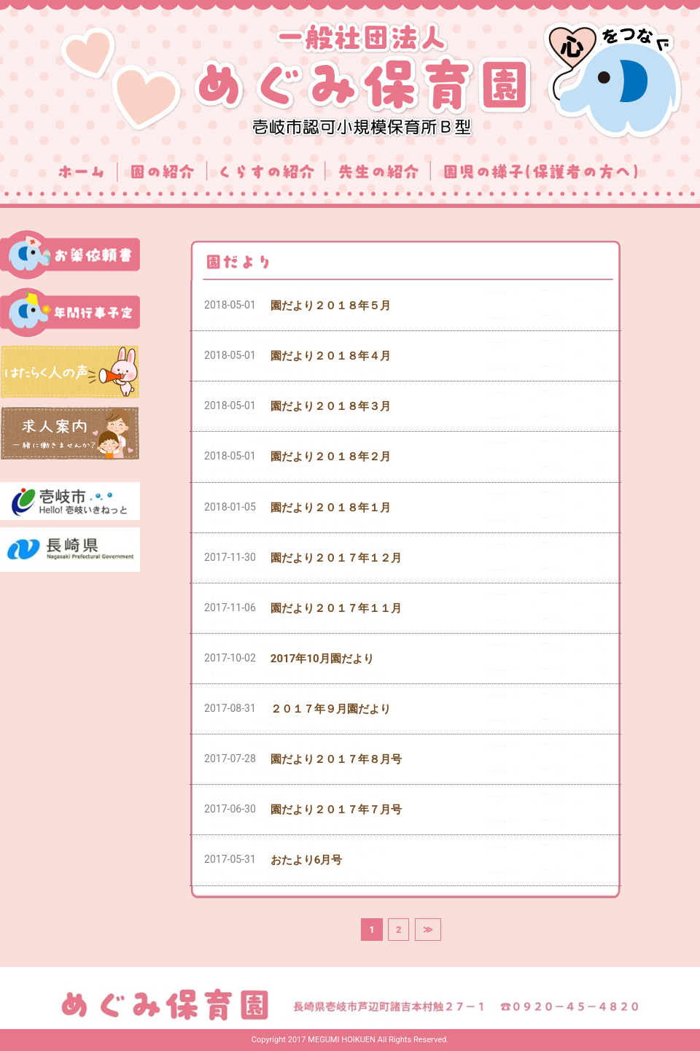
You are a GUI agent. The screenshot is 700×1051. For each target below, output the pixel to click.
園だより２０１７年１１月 (336, 608)
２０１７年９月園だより (331, 708)
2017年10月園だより (322, 658)
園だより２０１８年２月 (331, 456)
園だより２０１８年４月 (331, 355)
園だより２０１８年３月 (331, 406)
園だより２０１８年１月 (331, 507)
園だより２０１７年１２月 (336, 558)
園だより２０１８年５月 (331, 305)
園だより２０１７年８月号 (336, 759)
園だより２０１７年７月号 (336, 809)
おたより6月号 (307, 859)
